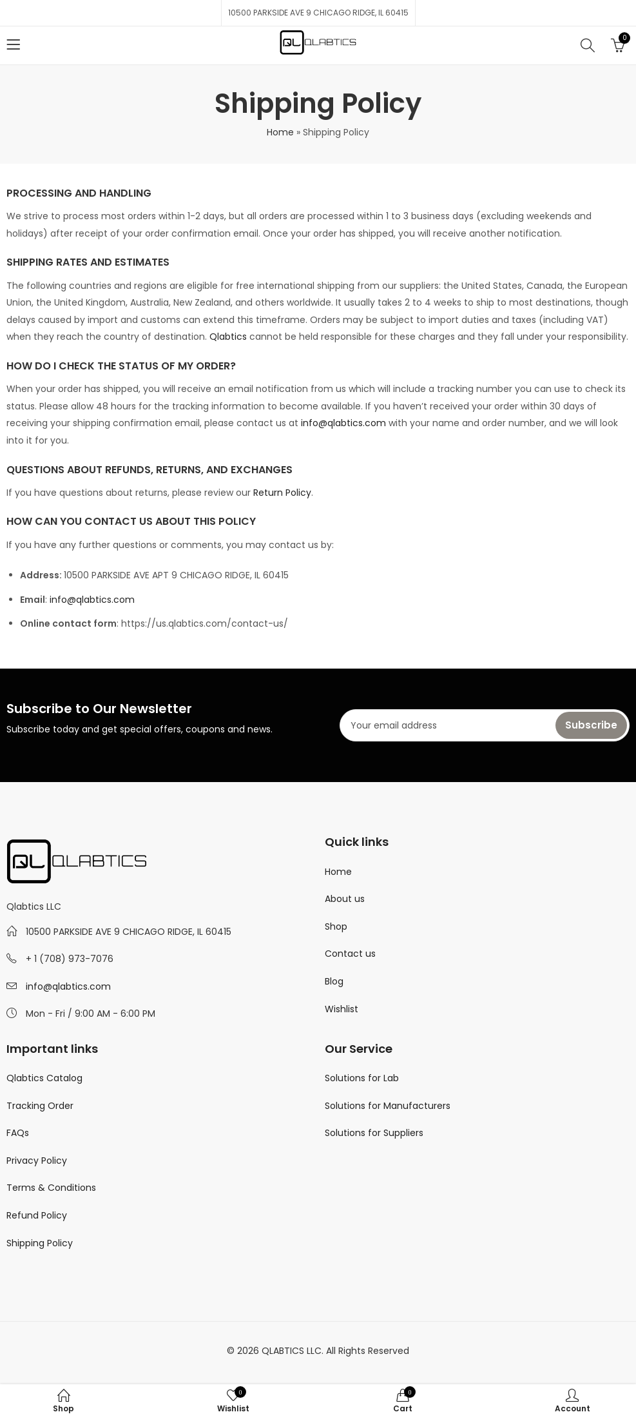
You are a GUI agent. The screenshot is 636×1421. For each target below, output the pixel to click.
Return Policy (282, 492)
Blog (334, 981)
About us (345, 898)
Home (280, 132)
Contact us (350, 953)
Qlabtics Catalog (44, 1078)
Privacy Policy (36, 1160)
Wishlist (341, 1009)
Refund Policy (36, 1215)
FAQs (17, 1132)
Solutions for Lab (362, 1078)
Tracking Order (39, 1105)
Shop (336, 926)
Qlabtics (228, 336)
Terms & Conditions (51, 1187)
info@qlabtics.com (343, 422)
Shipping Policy (39, 1243)
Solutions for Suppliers (374, 1132)
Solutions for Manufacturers (387, 1105)
